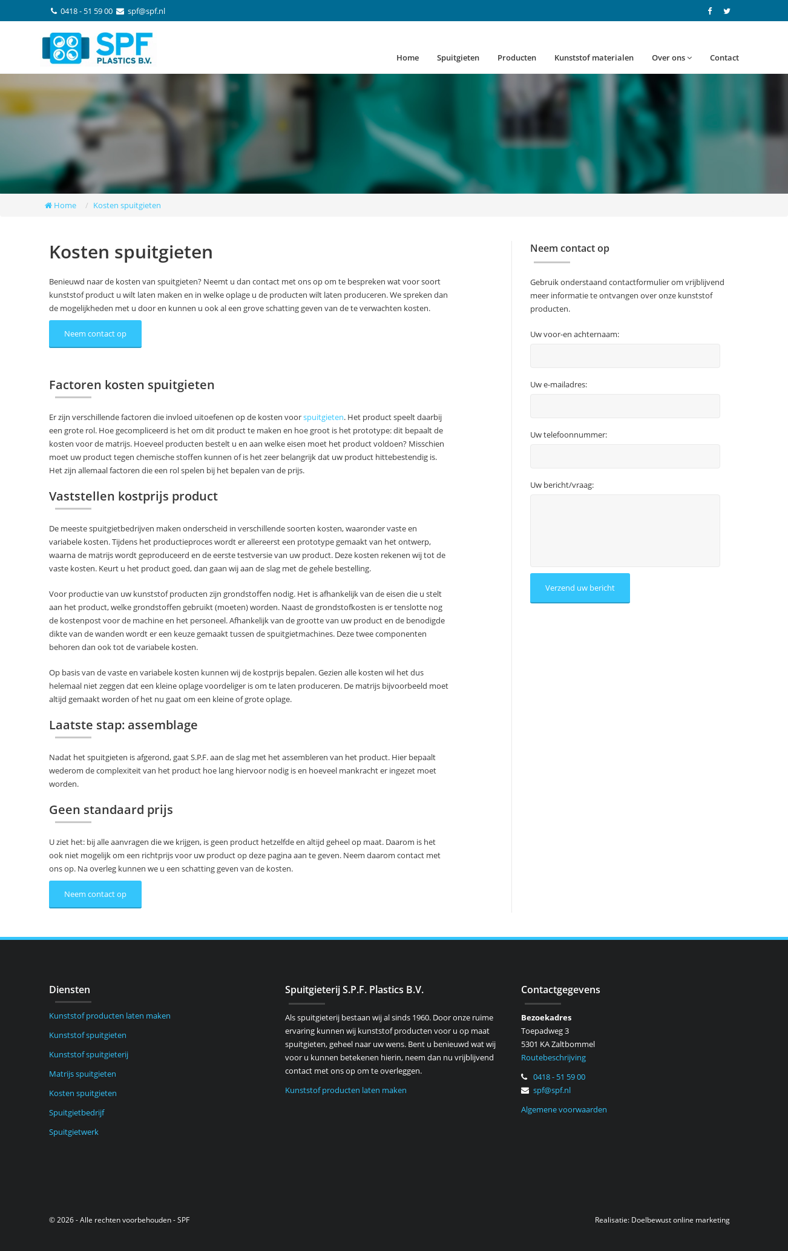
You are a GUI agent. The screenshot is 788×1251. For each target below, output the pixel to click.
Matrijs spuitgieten (82, 1073)
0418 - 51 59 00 (87, 10)
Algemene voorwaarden (564, 1109)
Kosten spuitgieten (83, 1093)
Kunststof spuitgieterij (88, 1054)
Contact (724, 57)
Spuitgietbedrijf (76, 1112)
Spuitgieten (458, 57)
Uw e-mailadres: (558, 384)
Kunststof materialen (594, 57)
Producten (516, 57)
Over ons (672, 57)
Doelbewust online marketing (680, 1220)
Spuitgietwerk (74, 1131)
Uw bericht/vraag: (562, 485)
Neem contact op (95, 333)
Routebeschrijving (553, 1057)
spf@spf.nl (146, 10)
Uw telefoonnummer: (568, 435)
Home (407, 57)
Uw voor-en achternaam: (574, 334)
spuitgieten (323, 417)
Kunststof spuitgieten (87, 1034)
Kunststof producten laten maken (110, 1015)
